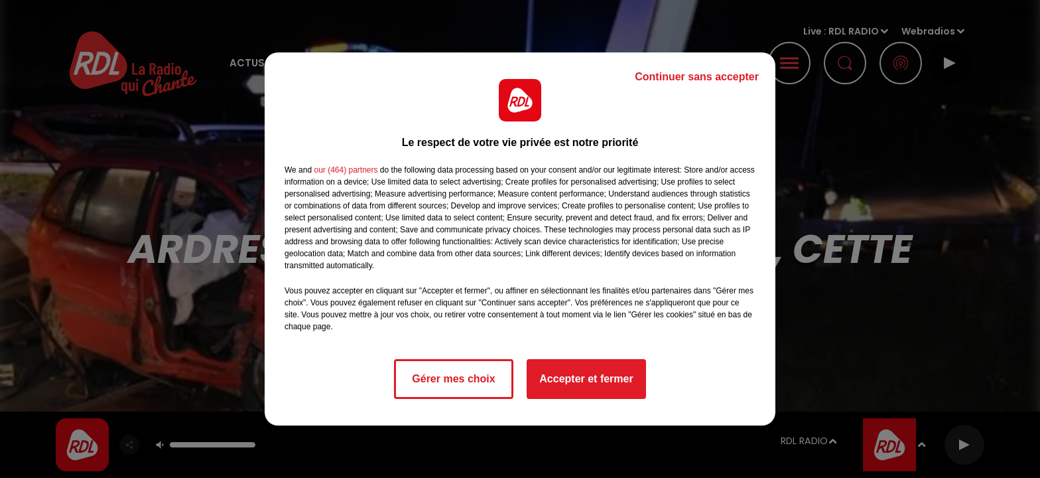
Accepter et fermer (586, 378)
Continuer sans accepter (697, 76)
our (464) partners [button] (345, 170)
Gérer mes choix (453, 378)
